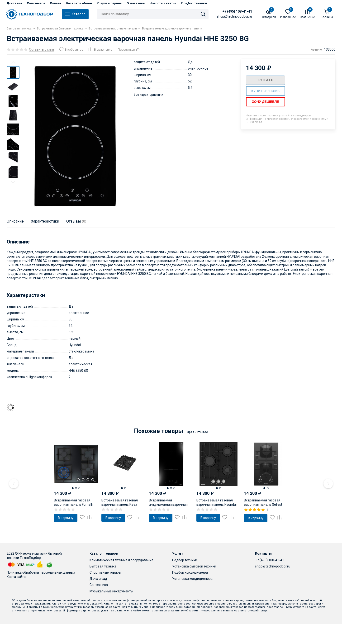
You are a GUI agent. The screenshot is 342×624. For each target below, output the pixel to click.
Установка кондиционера (192, 579)
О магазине (136, 3)
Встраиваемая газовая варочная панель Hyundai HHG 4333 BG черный (216, 504)
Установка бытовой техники (194, 566)
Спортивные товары (105, 572)
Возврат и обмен (79, 3)
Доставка (14, 3)
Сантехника (99, 585)
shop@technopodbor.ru (272, 566)
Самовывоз (36, 3)
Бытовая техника (103, 566)
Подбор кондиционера (190, 572)
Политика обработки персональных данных (41, 572)
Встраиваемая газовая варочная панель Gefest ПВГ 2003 (263, 504)
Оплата (55, 3)
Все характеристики (148, 94)
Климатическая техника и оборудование (121, 560)
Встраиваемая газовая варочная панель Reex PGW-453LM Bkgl (119, 504)
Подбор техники (194, 3)
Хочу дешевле (265, 102)
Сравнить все (197, 432)
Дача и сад (98, 579)
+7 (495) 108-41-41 (237, 11)
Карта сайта (16, 577)
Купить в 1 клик (265, 91)
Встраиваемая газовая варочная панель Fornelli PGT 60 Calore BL (73, 504)
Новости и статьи (162, 3)
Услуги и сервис (109, 3)
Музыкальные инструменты (111, 591)
